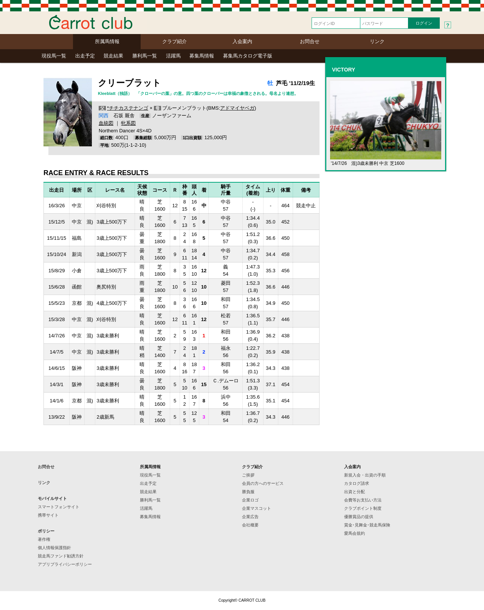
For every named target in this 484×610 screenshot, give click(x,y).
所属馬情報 (107, 41)
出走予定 (85, 56)
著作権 (44, 539)
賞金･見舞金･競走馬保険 (367, 525)
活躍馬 (173, 56)
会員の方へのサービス (263, 483)
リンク (377, 41)
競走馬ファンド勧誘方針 (61, 556)
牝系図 (128, 123)
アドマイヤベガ (237, 108)
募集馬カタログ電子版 (247, 56)
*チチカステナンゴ (127, 108)
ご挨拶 (248, 475)
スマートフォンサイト (58, 506)
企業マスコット (256, 508)
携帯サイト (48, 515)
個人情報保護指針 (54, 547)
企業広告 (250, 516)
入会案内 (242, 41)
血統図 (106, 123)
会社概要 (250, 525)
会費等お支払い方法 (363, 500)
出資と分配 (354, 491)
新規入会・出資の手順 (365, 475)
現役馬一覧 (54, 56)
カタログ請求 (356, 483)
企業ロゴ (250, 500)
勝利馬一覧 (144, 56)
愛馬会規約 (354, 533)
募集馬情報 (201, 56)
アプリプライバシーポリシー (65, 564)
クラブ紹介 (174, 41)
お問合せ (310, 41)
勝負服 (248, 491)
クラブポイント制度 (363, 508)
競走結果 (113, 56)
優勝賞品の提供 (358, 516)
